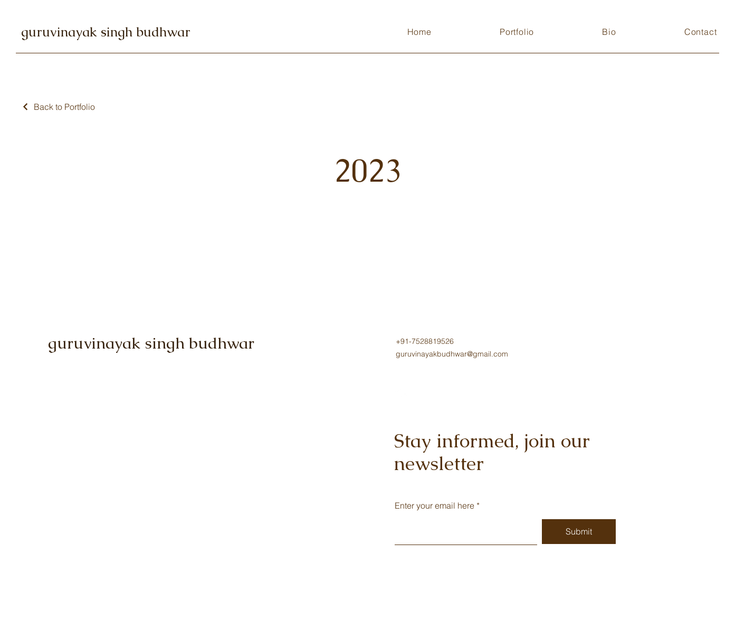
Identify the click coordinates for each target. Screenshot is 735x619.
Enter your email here (434, 505)
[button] (516, 31)
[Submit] (579, 531)
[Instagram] (400, 393)
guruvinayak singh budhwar (105, 31)
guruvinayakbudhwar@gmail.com (452, 354)
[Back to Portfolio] (58, 106)
